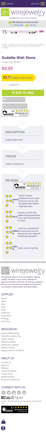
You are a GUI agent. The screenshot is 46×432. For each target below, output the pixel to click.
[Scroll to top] (3, 430)
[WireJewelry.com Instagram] (19, 393)
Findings (5, 319)
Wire (3, 304)
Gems (3, 301)
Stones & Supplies (16, 44)
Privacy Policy (7, 374)
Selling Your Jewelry (10, 345)
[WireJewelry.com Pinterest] (24, 393)
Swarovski (5, 313)
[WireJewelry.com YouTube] (14, 393)
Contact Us (6, 362)
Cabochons (6, 316)
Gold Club (5, 321)
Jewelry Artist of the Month (12, 350)
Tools (3, 307)
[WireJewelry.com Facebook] (4, 393)
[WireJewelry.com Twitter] (9, 393)
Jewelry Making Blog (10, 333)
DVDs (3, 310)
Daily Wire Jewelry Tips (11, 336)
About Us (5, 365)
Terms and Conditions (10, 380)
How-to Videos (7, 339)
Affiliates (5, 368)
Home (4, 44)
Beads (4, 298)
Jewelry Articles (8, 348)
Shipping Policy (7, 377)
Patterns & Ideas (8, 342)
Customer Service (8, 371)
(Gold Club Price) (22, 78)
